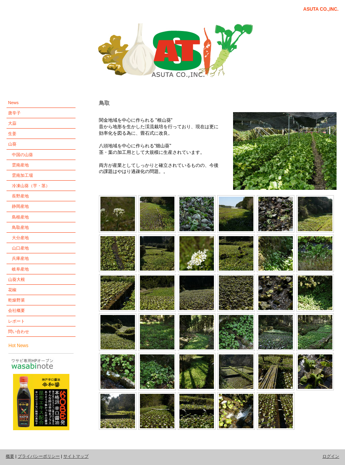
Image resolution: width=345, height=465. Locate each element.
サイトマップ (76, 456)
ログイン (330, 456)
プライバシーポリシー (39, 456)
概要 (10, 456)
